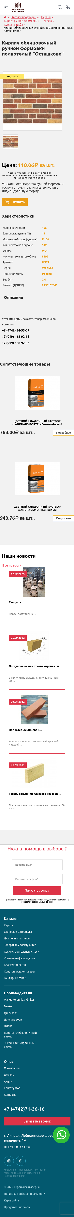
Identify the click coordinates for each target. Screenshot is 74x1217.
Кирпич (8, 925)
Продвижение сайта (17, 1207)
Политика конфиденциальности (24, 1193)
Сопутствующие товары (19, 971)
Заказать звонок (37, 890)
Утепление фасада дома (19, 958)
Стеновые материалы (18, 931)
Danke (8, 1006)
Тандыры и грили (15, 978)
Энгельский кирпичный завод (19, 1044)
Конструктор (12, 1088)
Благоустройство (15, 964)
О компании (12, 1068)
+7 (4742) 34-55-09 (15, 330)
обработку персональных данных (37, 902)
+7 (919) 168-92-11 (15, 336)
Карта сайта (11, 1200)
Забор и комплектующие (20, 945)
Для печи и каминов (17, 938)
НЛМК (8, 1026)
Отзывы (9, 1074)
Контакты (10, 1094)
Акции (8, 1081)
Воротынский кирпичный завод (20, 1034)
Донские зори (13, 1019)
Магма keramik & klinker (19, 999)
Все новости (12, 565)
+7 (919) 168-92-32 (15, 343)
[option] (32, 101)
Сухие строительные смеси (21, 951)
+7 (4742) (24, 1109)
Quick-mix (10, 1013)
